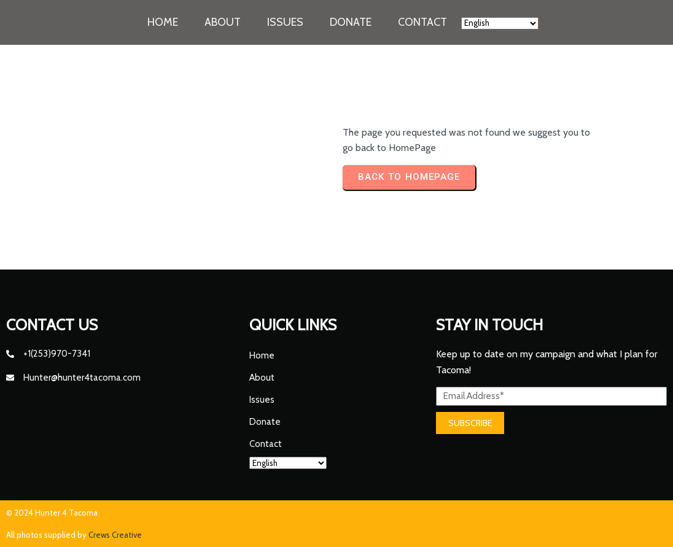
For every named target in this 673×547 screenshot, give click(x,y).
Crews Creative (115, 535)
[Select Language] (500, 23)
